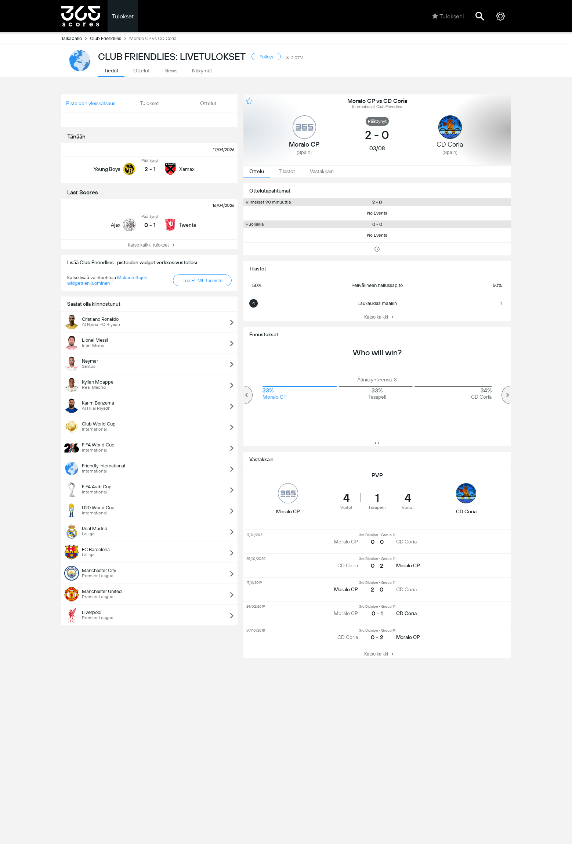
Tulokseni (448, 16)
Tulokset (123, 16)
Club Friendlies (109, 38)
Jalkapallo (75, 38)
